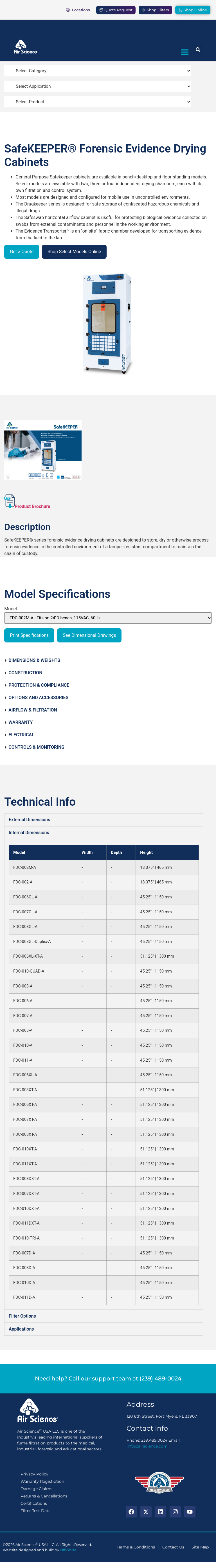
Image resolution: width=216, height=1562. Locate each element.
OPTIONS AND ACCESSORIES (36, 697)
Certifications (34, 1503)
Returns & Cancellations (44, 1496)
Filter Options (22, 1316)
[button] (184, 51)
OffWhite (68, 1550)
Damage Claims (36, 1488)
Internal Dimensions (29, 832)
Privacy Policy (34, 1474)
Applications (21, 1329)
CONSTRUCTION (23, 672)
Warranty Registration (42, 1481)
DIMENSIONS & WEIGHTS (32, 660)
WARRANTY (18, 722)
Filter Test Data (36, 1510)
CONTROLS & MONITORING (34, 747)
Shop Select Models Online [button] (74, 251)
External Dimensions (29, 819)
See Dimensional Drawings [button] (89, 635)
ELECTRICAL (19, 734)
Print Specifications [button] (29, 635)
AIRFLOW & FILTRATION (30, 710)
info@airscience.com (147, 1446)
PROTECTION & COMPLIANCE (36, 685)
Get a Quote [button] (21, 251)
